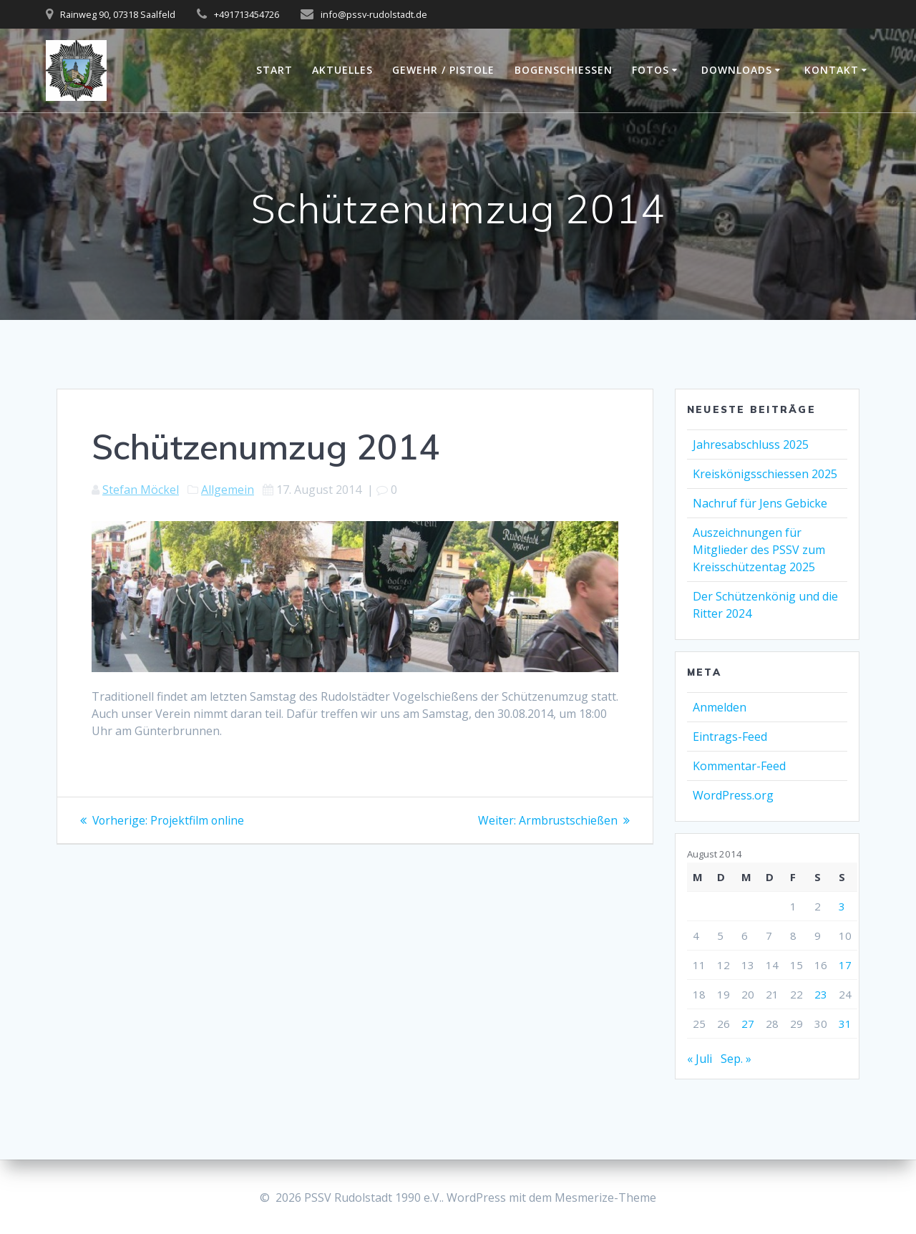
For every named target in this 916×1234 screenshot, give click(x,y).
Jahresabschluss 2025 (751, 444)
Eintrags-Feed (730, 736)
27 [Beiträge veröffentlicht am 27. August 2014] (747, 1023)
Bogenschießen (564, 70)
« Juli (699, 1059)
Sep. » (736, 1059)
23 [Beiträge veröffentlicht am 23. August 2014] (820, 994)
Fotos (650, 70)
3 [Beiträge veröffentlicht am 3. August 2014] (842, 906)
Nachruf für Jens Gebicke (760, 503)
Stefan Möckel (140, 489)
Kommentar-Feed (739, 766)
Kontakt (831, 70)
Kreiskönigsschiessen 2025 (765, 474)
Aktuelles (342, 70)
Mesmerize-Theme (605, 1197)
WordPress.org (733, 795)
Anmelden (719, 707)
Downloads (736, 70)
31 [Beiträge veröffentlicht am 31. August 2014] (845, 1023)
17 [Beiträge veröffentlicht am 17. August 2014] (845, 965)
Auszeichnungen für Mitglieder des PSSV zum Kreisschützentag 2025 (759, 550)
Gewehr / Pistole (443, 70)
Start (274, 70)
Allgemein (227, 489)
